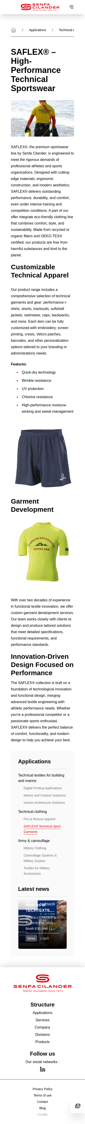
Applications (37, 30)
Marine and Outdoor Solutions (45, 795)
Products (42, 1042)
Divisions (42, 1035)
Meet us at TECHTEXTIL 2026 (40, 910)
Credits (42, 1114)
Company (42, 1027)
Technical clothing (71, 30)
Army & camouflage (34, 841)
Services (42, 1020)
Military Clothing (35, 848)
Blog (42, 1108)
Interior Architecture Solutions (44, 802)
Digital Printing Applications (43, 788)
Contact (42, 1102)
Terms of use (42, 1095)
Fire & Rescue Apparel (39, 819)
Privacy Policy (42, 1089)
